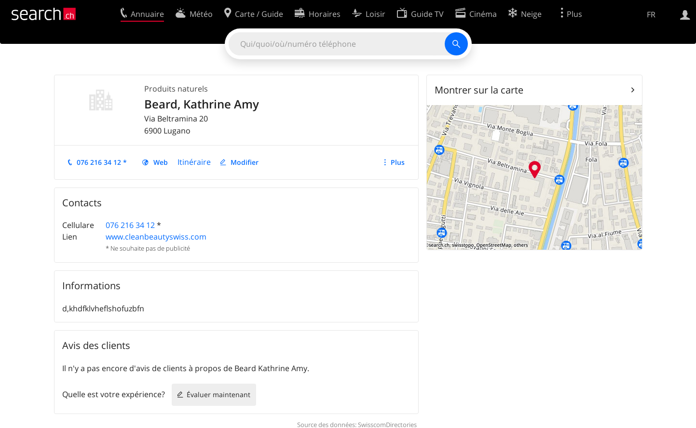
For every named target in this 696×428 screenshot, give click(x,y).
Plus (398, 162)
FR (651, 14)
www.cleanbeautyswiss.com (156, 236)
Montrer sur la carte (479, 89)
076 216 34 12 (130, 225)
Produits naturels (176, 88)
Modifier (245, 162)
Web (160, 162)
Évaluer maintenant (218, 394)
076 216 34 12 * (102, 162)
